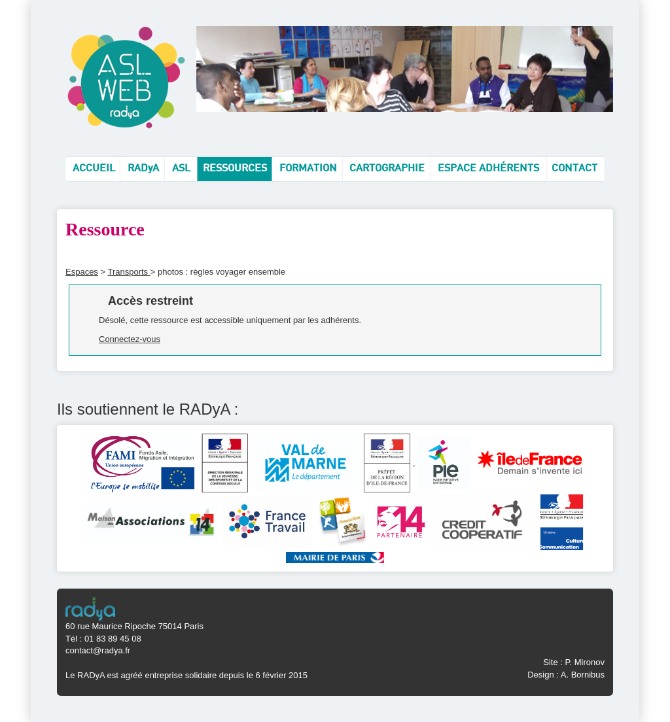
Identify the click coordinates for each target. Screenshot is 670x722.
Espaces (81, 272)
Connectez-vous (129, 339)
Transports (128, 272)
